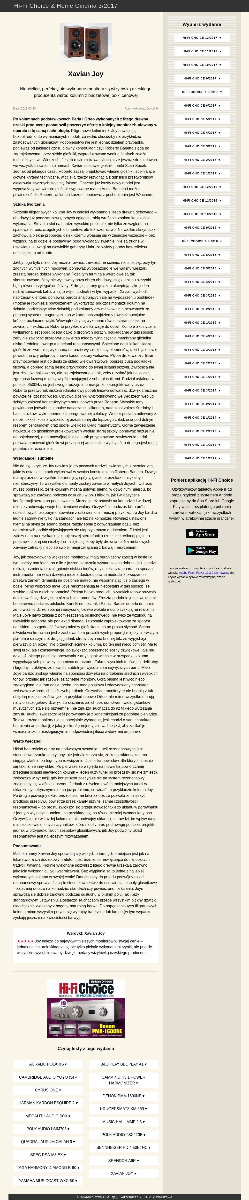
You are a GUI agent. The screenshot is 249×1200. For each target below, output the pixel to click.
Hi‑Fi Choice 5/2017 (200, 119)
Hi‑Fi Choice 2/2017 (200, 160)
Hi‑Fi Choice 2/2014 (200, 404)
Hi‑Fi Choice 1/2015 (200, 377)
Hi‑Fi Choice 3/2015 (200, 350)
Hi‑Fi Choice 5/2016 (200, 268)
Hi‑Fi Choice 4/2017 (200, 132)
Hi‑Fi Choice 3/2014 (200, 390)
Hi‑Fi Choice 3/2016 (200, 295)
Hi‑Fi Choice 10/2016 (200, 214)
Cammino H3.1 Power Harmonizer (123, 1080)
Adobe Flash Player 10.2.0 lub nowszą (204, 572)
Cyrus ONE (46, 1090)
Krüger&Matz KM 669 (122, 1109)
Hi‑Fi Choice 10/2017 (200, 65)
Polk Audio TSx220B (122, 1135)
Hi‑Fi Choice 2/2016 (200, 309)
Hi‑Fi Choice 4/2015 (200, 336)
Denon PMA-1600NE (122, 1096)
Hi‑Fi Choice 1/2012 (200, 458)
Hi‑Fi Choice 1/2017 (200, 173)
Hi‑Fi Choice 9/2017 (200, 78)
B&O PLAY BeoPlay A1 (121, 1064)
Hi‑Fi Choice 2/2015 (200, 363)
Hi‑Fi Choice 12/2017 (200, 37)
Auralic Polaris (46, 1064)
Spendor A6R (122, 1161)
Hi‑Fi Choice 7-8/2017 (200, 92)
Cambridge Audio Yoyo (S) (46, 1077)
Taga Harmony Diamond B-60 (46, 1168)
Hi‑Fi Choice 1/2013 (200, 445)
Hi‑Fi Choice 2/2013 (200, 431)
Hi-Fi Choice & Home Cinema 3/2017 (66, 5)
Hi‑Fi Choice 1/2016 (200, 322)
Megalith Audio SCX (47, 1116)
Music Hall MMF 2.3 (122, 1122)
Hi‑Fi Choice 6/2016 (200, 255)
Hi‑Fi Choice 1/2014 (200, 417)
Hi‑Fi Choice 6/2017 (200, 105)
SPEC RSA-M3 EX (46, 1155)
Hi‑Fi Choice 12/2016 (200, 187)
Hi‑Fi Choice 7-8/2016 (200, 241)
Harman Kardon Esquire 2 (46, 1103)
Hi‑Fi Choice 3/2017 (200, 146)
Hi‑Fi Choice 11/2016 (200, 200)
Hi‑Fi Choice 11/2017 (200, 51)
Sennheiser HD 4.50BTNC (122, 1147)
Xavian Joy (122, 1173)
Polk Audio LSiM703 (47, 1129)
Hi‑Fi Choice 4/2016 (200, 282)
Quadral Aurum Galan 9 (46, 1142)
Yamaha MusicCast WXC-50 (46, 1181)
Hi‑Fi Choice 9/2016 (200, 227)
